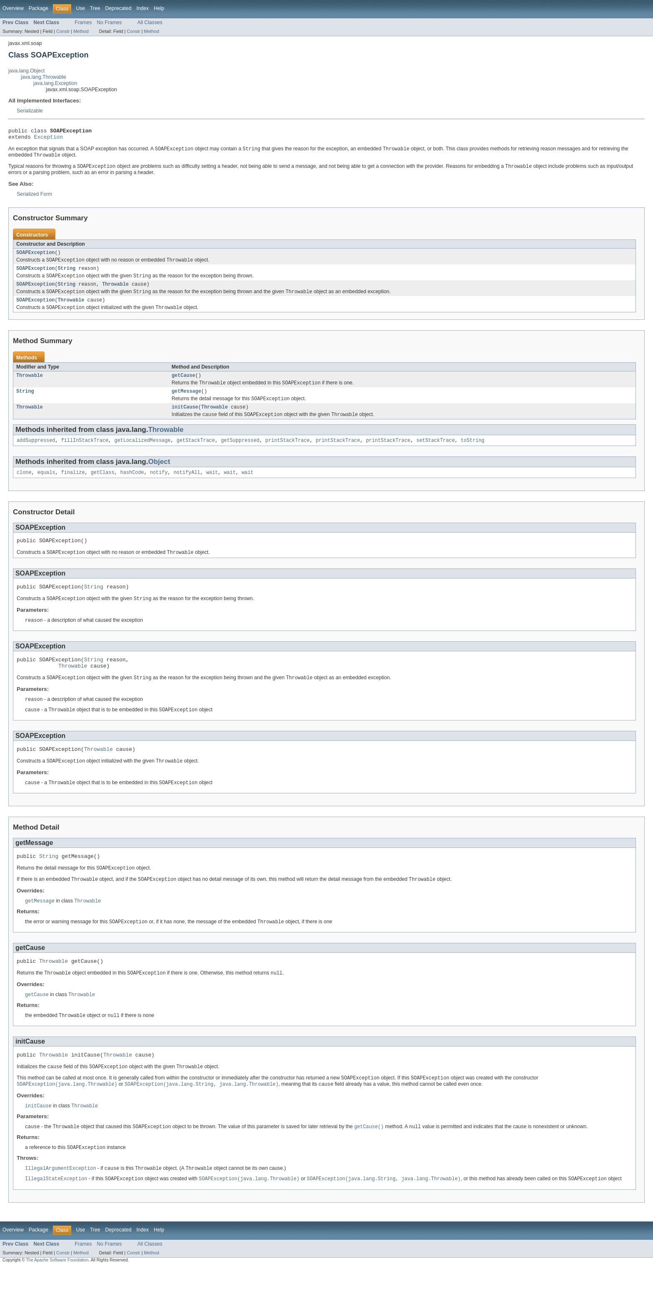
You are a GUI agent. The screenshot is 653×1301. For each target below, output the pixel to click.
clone (24, 486)
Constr (63, 31)
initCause (185, 419)
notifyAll (187, 486)
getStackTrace (196, 453)
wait (212, 486)
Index (142, 8)
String (67, 274)
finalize (73, 486)
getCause (183, 384)
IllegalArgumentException (60, 1201)
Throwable (115, 291)
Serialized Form (34, 198)
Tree (95, 8)
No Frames (109, 22)
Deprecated (118, 8)
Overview (13, 8)
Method (80, 31)
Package (38, 8)
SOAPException (35, 257)
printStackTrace (287, 453)
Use (80, 8)
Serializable (30, 111)
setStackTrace (435, 453)
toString (472, 453)
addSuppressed (36, 453)
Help (159, 8)
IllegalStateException (56, 1212)
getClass (103, 486)
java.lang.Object (26, 71)
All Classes (149, 22)
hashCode (132, 486)
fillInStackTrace (85, 453)
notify (159, 486)
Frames (83, 22)
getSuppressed (240, 453)
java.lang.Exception (55, 83)
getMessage (186, 402)
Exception (48, 139)
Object (159, 475)
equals (46, 486)
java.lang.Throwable (43, 77)
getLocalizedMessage (143, 453)
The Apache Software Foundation (57, 1293)
